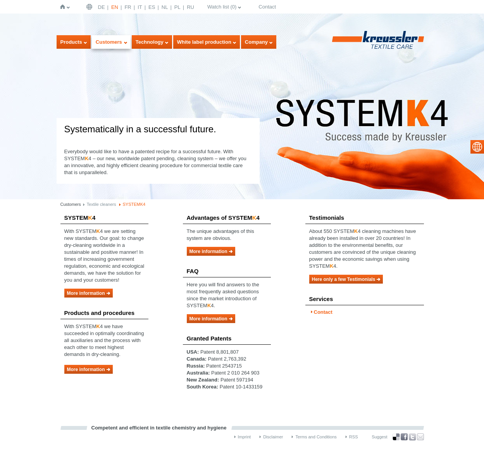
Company (256, 42)
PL (177, 7)
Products (71, 42)
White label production (204, 42)
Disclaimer (273, 436)
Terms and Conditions (315, 436)
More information (86, 293)
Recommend (420, 436)
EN (114, 7)
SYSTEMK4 (134, 204)
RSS (353, 436)
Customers (109, 42)
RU (190, 7)
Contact (267, 7)
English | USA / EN (90, 7)
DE (101, 7)
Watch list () (221, 7)
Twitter (412, 437)
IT (140, 7)
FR (127, 7)
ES (151, 7)
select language (477, 147)
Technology (150, 42)
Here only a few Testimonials (343, 279)
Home (64, 7)
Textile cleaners (101, 204)
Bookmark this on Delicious (396, 436)
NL (165, 7)
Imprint (244, 436)
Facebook (404, 437)
